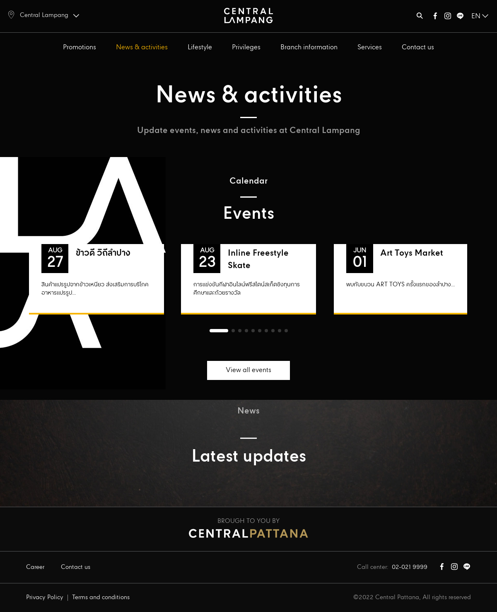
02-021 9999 (409, 567)
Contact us (418, 47)
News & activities (142, 47)
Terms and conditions (101, 597)
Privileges (246, 47)
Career (35, 567)
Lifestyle (200, 47)
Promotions (79, 47)
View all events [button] (248, 370)
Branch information (309, 47)
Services (369, 47)
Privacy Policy (44, 597)
